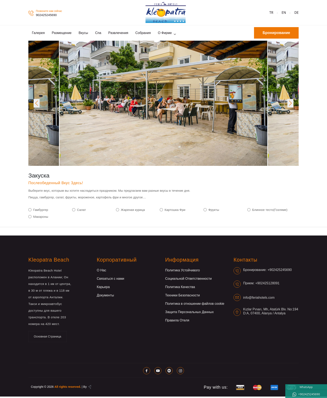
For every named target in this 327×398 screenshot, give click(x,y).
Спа (98, 33)
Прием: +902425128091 (261, 284)
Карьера (103, 288)
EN (284, 12)
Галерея (38, 33)
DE (296, 12)
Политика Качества (180, 288)
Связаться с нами (110, 280)
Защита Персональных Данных (189, 313)
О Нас (101, 271)
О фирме (165, 33)
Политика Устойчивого (182, 271)
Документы (105, 296)
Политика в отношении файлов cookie (194, 305)
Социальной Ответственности (188, 280)
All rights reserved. (67, 388)
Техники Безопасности (182, 296)
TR (271, 12)
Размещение (62, 33)
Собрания (143, 33)
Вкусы (83, 33)
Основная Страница (47, 338)
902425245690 (46, 15)
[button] (37, 104)
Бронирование (276, 33)
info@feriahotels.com (259, 299)
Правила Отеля (177, 322)
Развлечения (118, 33)
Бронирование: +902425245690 (267, 271)
